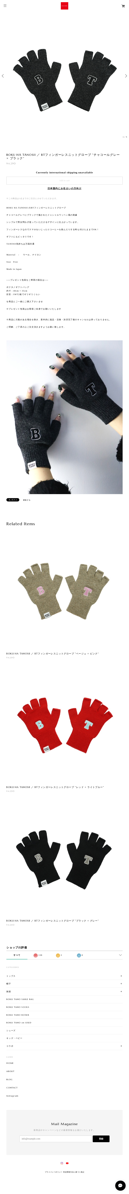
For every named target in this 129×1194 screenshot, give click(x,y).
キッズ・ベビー (14, 1038)
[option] (64, 76)
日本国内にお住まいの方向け (65, 188)
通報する (27, 500)
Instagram (12, 1096)
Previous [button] (3, 76)
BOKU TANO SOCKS (17, 1007)
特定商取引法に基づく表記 (73, 1172)
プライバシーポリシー (53, 1172)
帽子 (8, 983)
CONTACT (12, 1088)
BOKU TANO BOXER (17, 1015)
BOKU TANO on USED (18, 1022)
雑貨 (8, 991)
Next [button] (125, 76)
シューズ (10, 1030)
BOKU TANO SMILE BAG (20, 999)
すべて (16, 955)
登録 (101, 1139)
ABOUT (10, 1071)
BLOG (9, 1079)
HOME (10, 1063)
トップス (10, 976)
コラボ (9, 1046)
